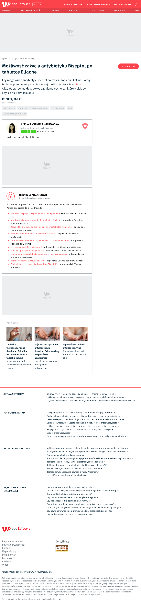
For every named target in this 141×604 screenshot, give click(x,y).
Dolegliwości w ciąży (101, 429)
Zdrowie (6, 10)
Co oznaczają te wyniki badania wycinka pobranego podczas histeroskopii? (83, 490)
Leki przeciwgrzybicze (106, 422)
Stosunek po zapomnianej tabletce (27, 250)
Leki (137, 10)
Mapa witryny (9, 551)
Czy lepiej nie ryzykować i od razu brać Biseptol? (34, 264)
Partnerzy (7, 558)
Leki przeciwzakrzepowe (58, 426)
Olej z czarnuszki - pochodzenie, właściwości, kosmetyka (97, 397)
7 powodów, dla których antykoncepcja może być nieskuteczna (77, 458)
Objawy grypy (53, 393)
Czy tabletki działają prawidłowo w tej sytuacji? (69, 494)
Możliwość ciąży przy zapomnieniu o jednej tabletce (35, 213)
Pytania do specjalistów (12, 58)
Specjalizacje (75, 10)
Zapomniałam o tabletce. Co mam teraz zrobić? (33, 233)
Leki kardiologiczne (74, 419)
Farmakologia (58, 108)
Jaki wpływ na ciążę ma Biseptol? (26, 247)
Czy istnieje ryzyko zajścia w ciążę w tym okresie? (70, 514)
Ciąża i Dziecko (97, 10)
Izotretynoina (82, 429)
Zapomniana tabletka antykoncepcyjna (65, 455)
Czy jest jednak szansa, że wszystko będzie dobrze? (71, 487)
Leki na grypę (94, 426)
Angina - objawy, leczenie (104, 393)
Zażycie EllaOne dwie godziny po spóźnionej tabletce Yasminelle (41, 227)
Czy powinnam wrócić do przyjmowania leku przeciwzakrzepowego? (79, 510)
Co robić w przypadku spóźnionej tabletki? (67, 475)
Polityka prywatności (13, 544)
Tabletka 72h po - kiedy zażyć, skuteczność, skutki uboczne (75, 461)
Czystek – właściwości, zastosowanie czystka (68, 400)
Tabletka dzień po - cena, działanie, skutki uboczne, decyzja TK (77, 465)
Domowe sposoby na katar (75, 393)
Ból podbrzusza (88, 416)
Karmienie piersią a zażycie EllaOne (28, 260)
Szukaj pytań (128, 66)
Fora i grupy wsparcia (99, 4)
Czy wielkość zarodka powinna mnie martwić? (69, 500)
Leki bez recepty (94, 419)
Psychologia (119, 10)
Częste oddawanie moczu (81, 422)
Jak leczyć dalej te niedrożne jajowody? (100, 507)
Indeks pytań (9, 554)
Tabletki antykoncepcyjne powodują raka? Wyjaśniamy (73, 471)
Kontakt (6, 548)
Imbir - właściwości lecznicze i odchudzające (113, 400)
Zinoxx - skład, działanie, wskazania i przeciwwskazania (73, 468)
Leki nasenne (110, 426)
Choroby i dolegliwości (30, 10)
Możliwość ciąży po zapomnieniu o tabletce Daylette (35, 220)
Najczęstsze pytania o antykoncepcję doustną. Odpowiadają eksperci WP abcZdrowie (87, 451)
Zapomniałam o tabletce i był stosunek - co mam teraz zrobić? (40, 240)
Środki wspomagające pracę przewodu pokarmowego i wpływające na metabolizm (86, 436)
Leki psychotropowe (114, 419)
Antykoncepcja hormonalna (103, 412)
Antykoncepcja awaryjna (15, 113)
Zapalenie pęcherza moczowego (33, 108)
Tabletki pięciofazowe (120, 458)
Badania (55, 10)
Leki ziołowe (79, 426)
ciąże (78, 84)
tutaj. (60, 599)
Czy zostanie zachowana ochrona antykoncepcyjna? (71, 497)
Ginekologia (30, 58)
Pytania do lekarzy (74, 4)
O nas (5, 564)
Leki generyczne (54, 412)
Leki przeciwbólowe (56, 422)
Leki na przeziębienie (57, 397)
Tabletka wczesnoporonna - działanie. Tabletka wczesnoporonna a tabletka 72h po (86, 448)
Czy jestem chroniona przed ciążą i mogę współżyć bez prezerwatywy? (80, 504)
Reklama (6, 561)
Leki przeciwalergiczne (76, 412)
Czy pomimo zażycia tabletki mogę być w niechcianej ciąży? (39, 254)
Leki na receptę (54, 419)
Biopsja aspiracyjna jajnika (59, 429)
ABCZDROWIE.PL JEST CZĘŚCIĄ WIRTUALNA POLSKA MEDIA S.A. (27, 572)
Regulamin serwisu (12, 541)
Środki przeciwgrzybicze (58, 432)
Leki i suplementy (122, 4)
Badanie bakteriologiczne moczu (62, 416)
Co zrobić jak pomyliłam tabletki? (63, 507)
